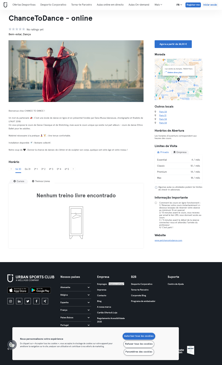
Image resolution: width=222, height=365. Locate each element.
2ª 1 (36, 169)
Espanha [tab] (75, 302)
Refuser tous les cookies (138, 344)
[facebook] (36, 301)
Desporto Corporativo (53, 5)
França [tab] (75, 310)
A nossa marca (104, 307)
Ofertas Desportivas (23, 5)
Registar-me (193, 5)
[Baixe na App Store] (17, 290)
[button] (12, 345)
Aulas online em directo (110, 5)
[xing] (45, 301)
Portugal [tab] (75, 325)
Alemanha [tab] (75, 287)
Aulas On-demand (139, 5)
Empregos (102, 284)
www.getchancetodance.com (168, 240)
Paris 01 (162, 115)
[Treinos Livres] (41, 181)
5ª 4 (59, 169)
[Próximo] (133, 71)
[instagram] (10, 301)
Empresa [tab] (179, 152)
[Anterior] (19, 71)
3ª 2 (43, 169)
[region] (95, 343)
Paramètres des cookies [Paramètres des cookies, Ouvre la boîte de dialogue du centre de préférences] (138, 352)
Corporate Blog (138, 295)
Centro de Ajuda (176, 284)
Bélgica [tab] (75, 295)
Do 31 (27, 169)
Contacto (101, 295)
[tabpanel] (178, 169)
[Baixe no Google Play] (40, 290)
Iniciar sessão (210, 5)
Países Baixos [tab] (75, 317)
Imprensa (101, 290)
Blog (99, 301)
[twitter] (28, 301)
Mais (158, 4)
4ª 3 (51, 169)
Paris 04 (163, 112)
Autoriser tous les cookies (139, 336)
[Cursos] (19, 181)
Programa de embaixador (143, 301)
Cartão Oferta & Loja (107, 313)
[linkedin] (19, 301)
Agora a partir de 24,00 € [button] (173, 44)
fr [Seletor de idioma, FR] (179, 4)
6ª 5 (67, 169)
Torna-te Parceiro (81, 5)
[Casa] (5, 5)
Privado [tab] (163, 152)
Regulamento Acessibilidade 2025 (111, 320)
